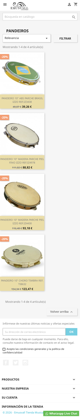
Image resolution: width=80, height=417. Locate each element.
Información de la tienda (22, 406)
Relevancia (27, 38)
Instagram (25, 362)
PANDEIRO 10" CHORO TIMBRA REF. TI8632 (22, 282)
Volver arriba (62, 312)
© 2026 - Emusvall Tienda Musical (23, 412)
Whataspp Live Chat (61, 414)
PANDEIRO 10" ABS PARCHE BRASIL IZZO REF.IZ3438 (22, 100)
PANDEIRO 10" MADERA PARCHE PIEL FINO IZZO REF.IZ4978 (22, 160)
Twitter (15, 362)
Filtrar (65, 38)
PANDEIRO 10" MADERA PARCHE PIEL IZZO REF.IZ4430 (22, 221)
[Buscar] (40, 16)
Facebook (6, 362)
